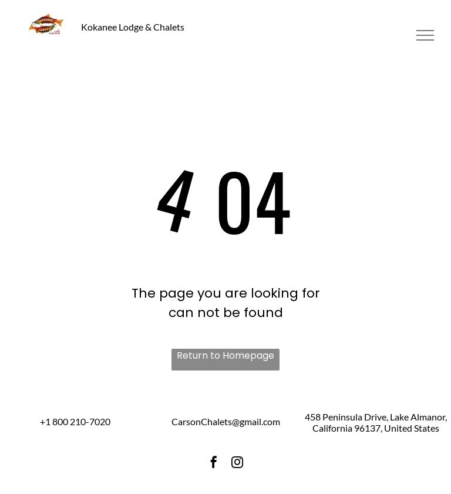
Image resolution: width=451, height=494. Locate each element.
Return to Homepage (225, 355)
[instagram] (237, 464)
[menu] (425, 35)
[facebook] (213, 464)
